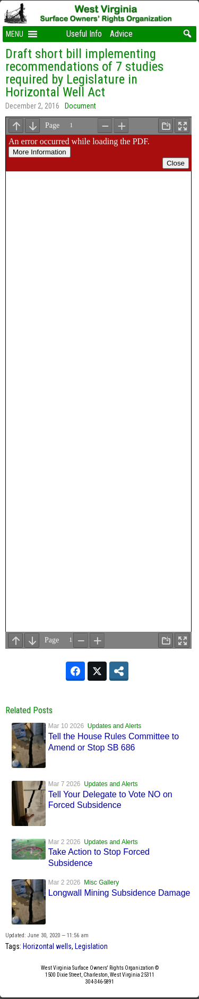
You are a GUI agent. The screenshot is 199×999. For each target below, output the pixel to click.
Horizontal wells (47, 946)
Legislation (91, 946)
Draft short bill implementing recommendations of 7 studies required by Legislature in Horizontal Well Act (84, 73)
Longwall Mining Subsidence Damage (119, 892)
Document (80, 106)
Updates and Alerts (114, 726)
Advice (121, 34)
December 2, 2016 (32, 106)
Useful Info (84, 34)
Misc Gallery (101, 882)
